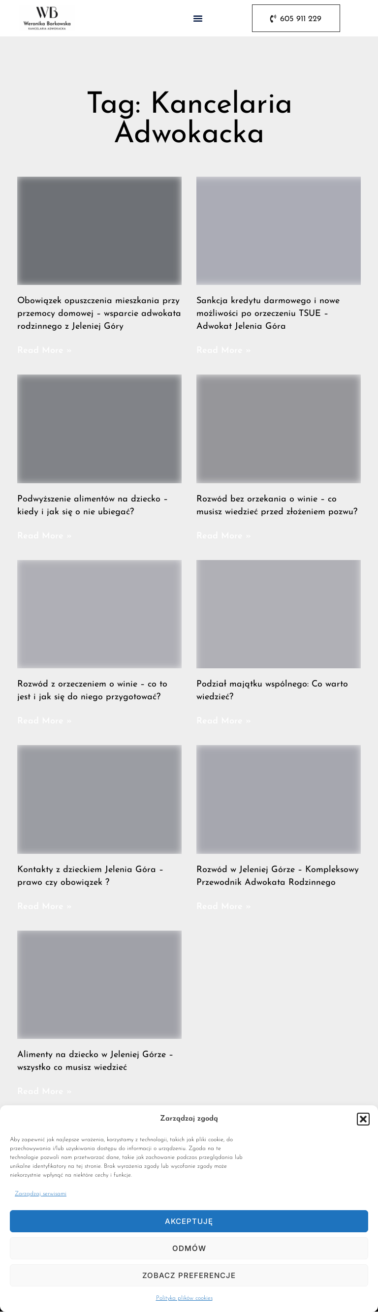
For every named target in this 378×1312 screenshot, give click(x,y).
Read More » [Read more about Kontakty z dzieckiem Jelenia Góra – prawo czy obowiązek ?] (44, 906)
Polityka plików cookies (184, 1298)
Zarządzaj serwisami (40, 1194)
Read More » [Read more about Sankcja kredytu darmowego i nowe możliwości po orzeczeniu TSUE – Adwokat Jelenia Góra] (223, 350)
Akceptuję (189, 1221)
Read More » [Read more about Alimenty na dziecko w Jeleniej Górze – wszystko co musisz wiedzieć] (44, 1091)
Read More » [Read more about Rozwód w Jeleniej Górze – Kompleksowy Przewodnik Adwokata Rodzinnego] (223, 906)
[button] (363, 1119)
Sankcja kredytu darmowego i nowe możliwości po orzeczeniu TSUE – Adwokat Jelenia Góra (268, 313)
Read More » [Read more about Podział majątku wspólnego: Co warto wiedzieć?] (223, 721)
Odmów (189, 1248)
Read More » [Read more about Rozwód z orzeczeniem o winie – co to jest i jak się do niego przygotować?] (44, 721)
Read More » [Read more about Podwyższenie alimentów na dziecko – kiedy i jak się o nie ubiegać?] (44, 536)
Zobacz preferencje (189, 1275)
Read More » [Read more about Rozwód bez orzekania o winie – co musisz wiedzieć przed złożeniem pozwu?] (223, 536)
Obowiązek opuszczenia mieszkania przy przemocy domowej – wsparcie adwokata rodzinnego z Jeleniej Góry (99, 313)
